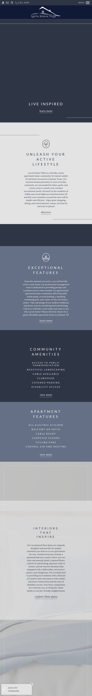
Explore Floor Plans (46, 596)
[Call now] (22, 3)
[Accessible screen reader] (3, 3)
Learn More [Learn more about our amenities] (46, 320)
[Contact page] (7, 3)
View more (46, 394)
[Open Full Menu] (84, 3)
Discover (46, 212)
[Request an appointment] (11, 3)
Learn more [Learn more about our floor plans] (46, 111)
